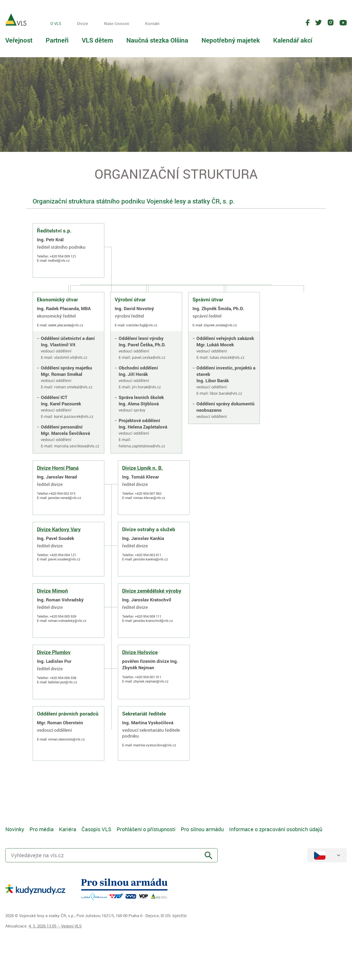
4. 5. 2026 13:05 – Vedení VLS (55, 926)
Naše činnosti (116, 23)
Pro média (41, 829)
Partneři (57, 40)
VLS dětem (97, 40)
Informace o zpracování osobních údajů (275, 829)
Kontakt (152, 23)
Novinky (14, 829)
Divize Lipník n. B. (142, 467)
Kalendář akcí (292, 40)
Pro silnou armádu (202, 829)
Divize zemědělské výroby (151, 590)
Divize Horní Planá (58, 467)
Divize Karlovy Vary (59, 529)
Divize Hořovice (140, 652)
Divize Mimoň (52, 590)
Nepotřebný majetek (230, 40)
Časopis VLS (96, 829)
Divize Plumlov (54, 652)
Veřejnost (18, 40)
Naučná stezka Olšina (157, 40)
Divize (82, 23)
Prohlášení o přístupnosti (146, 829)
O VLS (55, 23)
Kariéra (67, 829)
